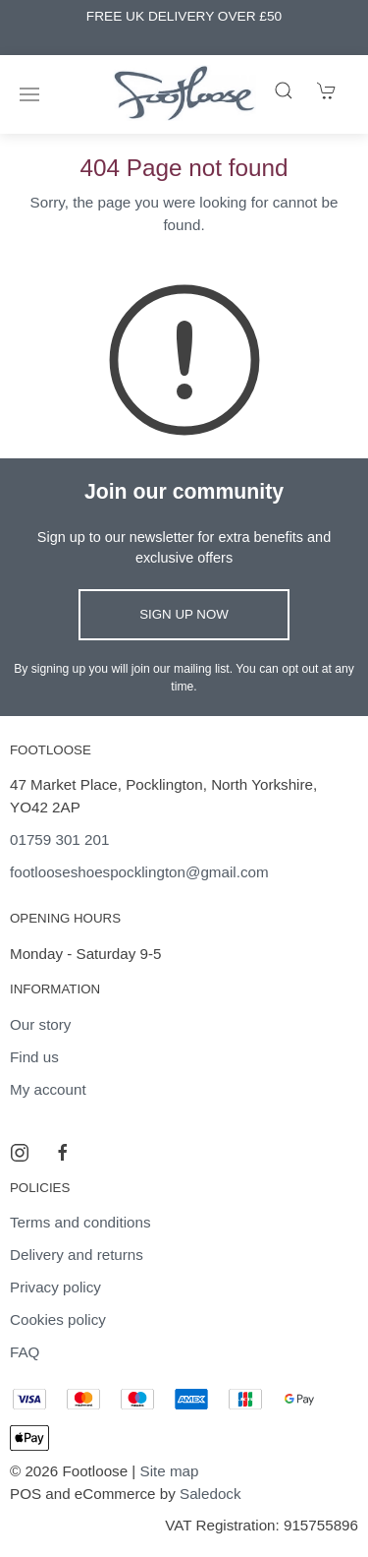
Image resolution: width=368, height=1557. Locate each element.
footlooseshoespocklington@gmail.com (139, 872)
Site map (169, 1471)
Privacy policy (55, 1287)
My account (48, 1089)
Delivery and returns (76, 1254)
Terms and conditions (80, 1222)
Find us (34, 1056)
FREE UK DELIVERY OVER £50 (184, 16)
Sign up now (184, 614)
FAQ (24, 1352)
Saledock (210, 1493)
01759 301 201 (59, 839)
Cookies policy (58, 1319)
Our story (40, 1024)
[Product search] (283, 90)
